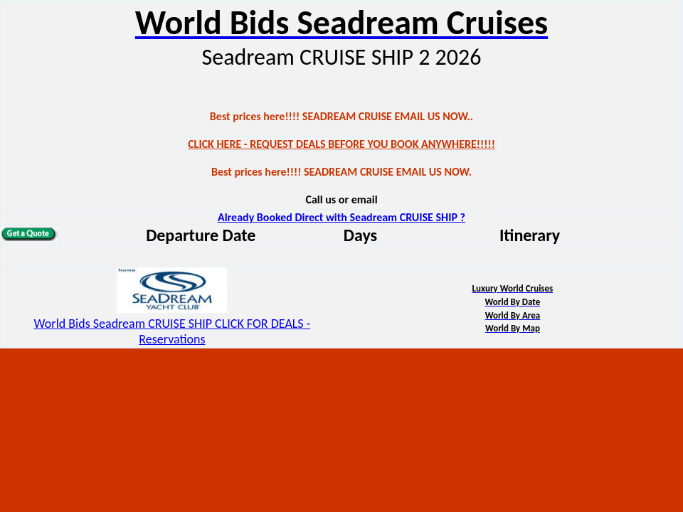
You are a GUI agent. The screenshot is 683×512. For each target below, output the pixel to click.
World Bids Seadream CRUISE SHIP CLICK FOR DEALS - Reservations (172, 331)
